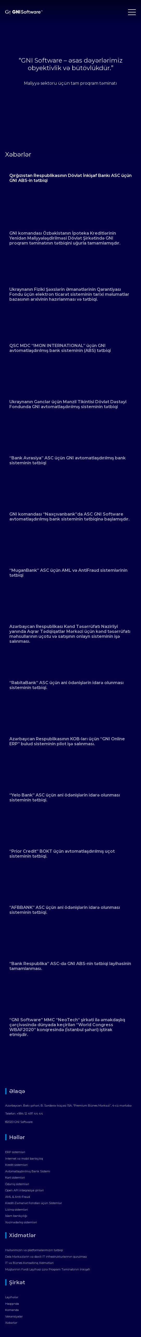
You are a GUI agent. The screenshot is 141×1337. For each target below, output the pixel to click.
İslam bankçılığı (16, 1216)
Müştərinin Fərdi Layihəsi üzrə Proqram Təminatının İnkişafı (47, 1269)
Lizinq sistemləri (16, 1209)
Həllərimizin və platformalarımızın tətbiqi (34, 1250)
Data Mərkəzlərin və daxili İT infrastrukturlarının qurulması (46, 1256)
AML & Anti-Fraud (17, 1197)
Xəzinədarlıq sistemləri (21, 1222)
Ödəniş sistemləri (17, 1184)
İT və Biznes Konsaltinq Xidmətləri (29, 1263)
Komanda (12, 1310)
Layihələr (11, 1297)
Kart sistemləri (15, 1177)
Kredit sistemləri (16, 1165)
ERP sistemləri (15, 1152)
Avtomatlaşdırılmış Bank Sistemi (27, 1171)
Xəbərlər (11, 1323)
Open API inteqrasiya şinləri (24, 1190)
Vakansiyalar (14, 1316)
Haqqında (12, 1304)
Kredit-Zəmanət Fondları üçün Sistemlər (33, 1203)
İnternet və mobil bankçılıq (24, 1158)
